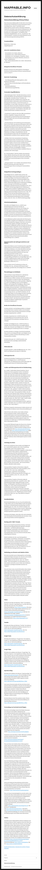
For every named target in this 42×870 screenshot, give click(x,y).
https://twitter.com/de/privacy (21, 842)
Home (5, 855)
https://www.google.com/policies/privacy (14, 611)
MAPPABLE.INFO (17, 7)
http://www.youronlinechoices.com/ (20, 430)
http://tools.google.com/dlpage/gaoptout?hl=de (15, 615)
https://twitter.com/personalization (14, 843)
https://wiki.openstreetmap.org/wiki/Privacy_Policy (15, 681)
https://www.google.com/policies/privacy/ (13, 630)
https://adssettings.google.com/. (20, 618)
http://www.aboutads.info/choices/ (22, 428)
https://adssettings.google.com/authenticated (14, 631)
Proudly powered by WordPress (16, 866)
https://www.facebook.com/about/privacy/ (19, 790)
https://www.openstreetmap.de (11, 675)
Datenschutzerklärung (9, 863)
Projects (6, 857)
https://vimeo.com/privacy (20, 607)
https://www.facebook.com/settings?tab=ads (18, 805)
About (5, 860)
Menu (35, 8)
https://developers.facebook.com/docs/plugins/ (18, 731)
